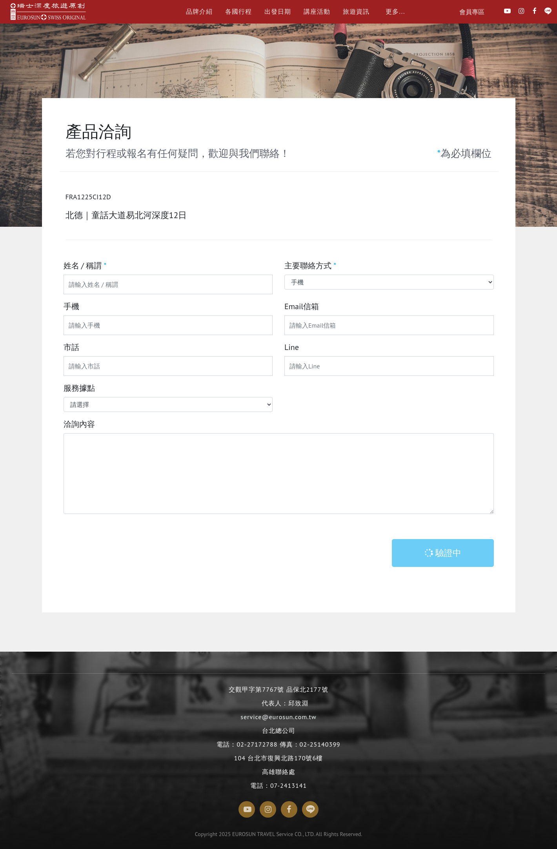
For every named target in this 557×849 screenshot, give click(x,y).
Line (291, 347)
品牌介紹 (199, 11)
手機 (71, 306)
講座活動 (317, 11)
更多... (395, 11)
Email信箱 (301, 306)
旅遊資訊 (356, 11)
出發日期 (277, 11)
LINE (548, 13)
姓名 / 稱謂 (85, 266)
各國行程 (238, 11)
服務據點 (79, 388)
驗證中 (442, 552)
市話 (71, 347)
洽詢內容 (79, 424)
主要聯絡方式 (310, 266)
